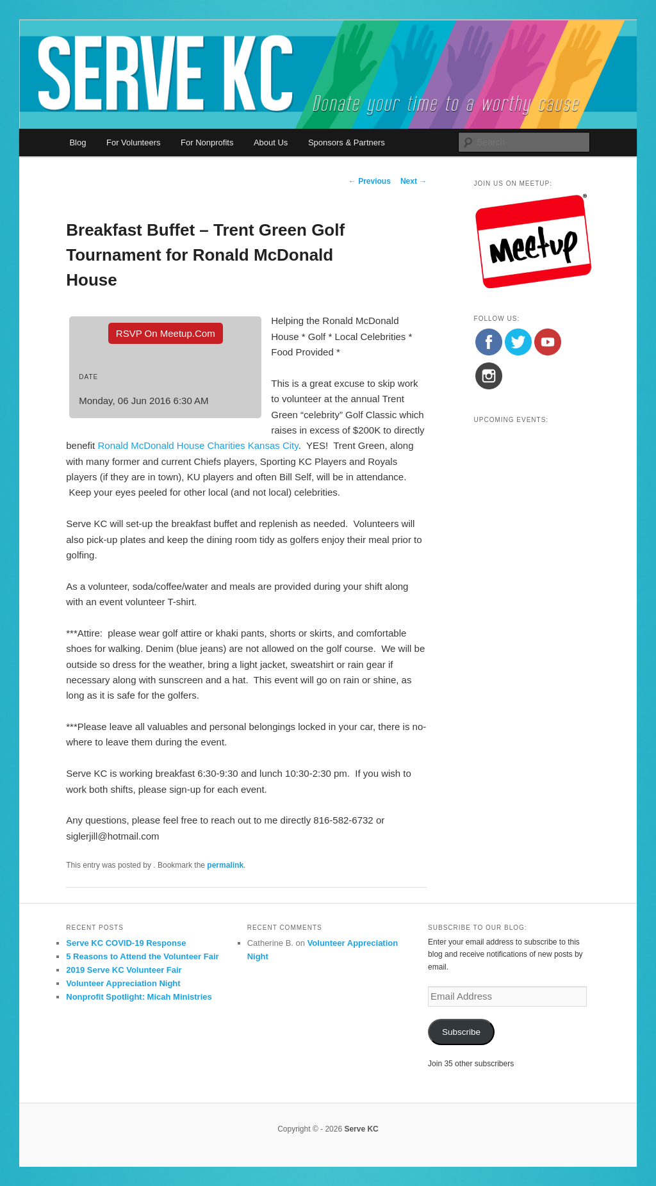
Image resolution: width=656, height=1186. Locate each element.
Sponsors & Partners (346, 142)
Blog (77, 142)
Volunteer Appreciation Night (123, 983)
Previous (369, 181)
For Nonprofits (207, 142)
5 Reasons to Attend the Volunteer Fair (142, 956)
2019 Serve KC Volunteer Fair (123, 970)
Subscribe (461, 1032)
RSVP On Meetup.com (165, 333)
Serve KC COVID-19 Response (126, 943)
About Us (271, 142)
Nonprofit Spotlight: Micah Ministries (139, 997)
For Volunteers (133, 142)
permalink (225, 865)
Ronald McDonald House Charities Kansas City (197, 445)
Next (413, 181)
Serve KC (361, 1129)
